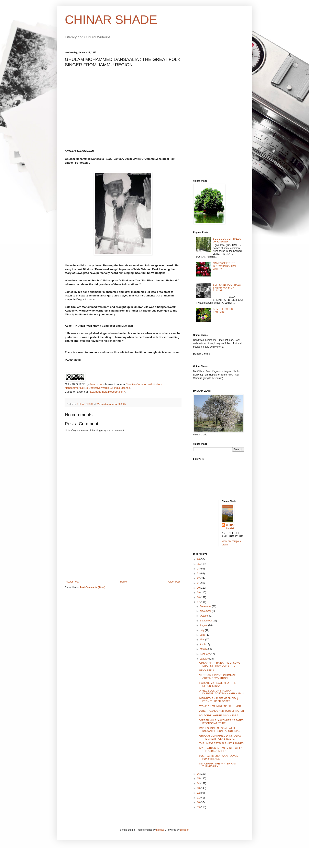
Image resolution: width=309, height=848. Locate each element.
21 (198, 583)
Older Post (174, 581)
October (204, 615)
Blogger (184, 829)
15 (198, 778)
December (206, 606)
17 (198, 602)
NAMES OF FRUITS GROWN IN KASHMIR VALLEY (225, 266)
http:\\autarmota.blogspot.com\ (107, 391)
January (204, 658)
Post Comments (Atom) (92, 587)
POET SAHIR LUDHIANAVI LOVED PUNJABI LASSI (218, 757)
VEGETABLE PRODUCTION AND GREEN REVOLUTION (217, 677)
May (202, 639)
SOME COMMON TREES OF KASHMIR (227, 240)
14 (198, 783)
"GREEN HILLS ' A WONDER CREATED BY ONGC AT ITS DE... (221, 722)
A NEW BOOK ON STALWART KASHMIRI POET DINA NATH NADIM (221, 692)
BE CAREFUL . (207, 670)
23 (198, 573)
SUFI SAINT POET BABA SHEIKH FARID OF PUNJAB (227, 287)
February (205, 654)
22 (198, 578)
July (202, 630)
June (203, 634)
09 (198, 807)
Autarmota (95, 384)
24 (198, 568)
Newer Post (72, 581)
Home (123, 581)
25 (198, 564)
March (203, 649)
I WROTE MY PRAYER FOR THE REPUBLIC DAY (217, 684)
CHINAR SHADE (111, 19)
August (204, 625)
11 (198, 797)
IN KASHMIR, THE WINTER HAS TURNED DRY (217, 765)
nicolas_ (160, 829)
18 (198, 597)
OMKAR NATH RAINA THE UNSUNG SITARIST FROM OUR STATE (219, 664)
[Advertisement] (123, 549)
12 (198, 792)
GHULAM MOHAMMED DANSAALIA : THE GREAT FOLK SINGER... (220, 737)
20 (198, 587)
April (202, 644)
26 (198, 559)
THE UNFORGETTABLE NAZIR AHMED (221, 743)
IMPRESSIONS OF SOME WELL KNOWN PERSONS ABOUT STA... (220, 729)
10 (198, 802)
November (206, 611)
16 (198, 773)
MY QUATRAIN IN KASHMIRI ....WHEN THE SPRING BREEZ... (220, 749)
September (206, 620)
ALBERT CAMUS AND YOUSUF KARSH (221, 710)
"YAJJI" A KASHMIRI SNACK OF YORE (220, 706)
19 (198, 592)
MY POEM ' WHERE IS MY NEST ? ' (219, 715)
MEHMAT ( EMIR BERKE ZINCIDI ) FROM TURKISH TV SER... (218, 700)
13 (198, 788)
